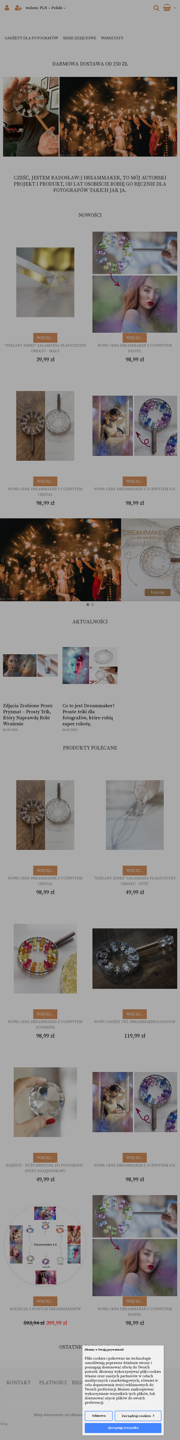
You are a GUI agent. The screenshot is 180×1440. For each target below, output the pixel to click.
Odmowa (99, 1416)
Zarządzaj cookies (136, 1416)
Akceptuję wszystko (123, 1428)
